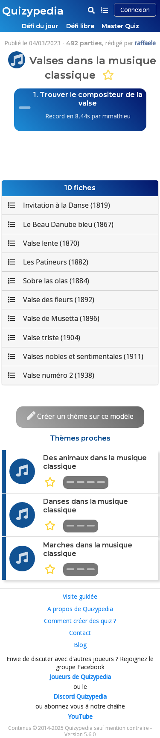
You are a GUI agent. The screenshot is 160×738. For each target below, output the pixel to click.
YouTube (80, 716)
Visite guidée (80, 596)
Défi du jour (40, 26)
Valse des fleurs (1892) (51, 299)
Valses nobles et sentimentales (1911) (75, 356)
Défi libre (80, 26)
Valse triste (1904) (44, 337)
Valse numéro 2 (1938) (51, 375)
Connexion (135, 10)
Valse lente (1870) (43, 243)
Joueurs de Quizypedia (80, 677)
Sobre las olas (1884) (48, 280)
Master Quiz (120, 26)
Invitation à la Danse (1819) (59, 205)
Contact (80, 633)
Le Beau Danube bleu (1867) (60, 224)
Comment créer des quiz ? (80, 621)
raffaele (145, 43)
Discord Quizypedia (80, 696)
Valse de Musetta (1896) (53, 318)
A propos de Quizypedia (80, 609)
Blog (80, 645)
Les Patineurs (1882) (48, 262)
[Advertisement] (80, 154)
